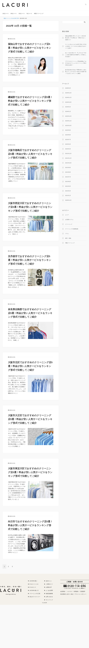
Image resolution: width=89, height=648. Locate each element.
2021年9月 (68, 167)
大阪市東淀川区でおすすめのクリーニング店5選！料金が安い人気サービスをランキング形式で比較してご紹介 (30, 472)
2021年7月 (68, 177)
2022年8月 (68, 134)
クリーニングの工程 (35, 593)
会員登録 (62, 591)
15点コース (22, 13)
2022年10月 (68, 125)
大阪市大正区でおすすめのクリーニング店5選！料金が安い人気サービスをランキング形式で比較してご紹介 (30, 419)
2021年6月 (68, 181)
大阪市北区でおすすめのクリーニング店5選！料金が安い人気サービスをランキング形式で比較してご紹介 (30, 366)
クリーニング (68, 224)
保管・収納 (68, 238)
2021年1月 (68, 195)
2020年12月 (68, 200)
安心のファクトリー (35, 596)
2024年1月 (68, 111)
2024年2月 (68, 106)
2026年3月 (68, 88)
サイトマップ (49, 600)
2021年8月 (68, 172)
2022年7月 (68, 139)
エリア (67, 215)
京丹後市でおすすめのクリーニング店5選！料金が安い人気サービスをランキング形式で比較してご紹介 (29, 260)
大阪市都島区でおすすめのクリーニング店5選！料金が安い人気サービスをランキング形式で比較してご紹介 (30, 154)
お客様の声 (49, 587)
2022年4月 (68, 144)
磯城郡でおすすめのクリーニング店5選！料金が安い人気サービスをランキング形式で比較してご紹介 (30, 101)
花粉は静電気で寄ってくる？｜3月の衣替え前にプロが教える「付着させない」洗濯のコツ (75, 37)
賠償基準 (82, 591)
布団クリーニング (38, 13)
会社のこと (49, 581)
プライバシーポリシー (80, 594)
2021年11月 (68, 158)
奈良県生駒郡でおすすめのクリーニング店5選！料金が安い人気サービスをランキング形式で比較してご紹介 (30, 313)
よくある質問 (49, 590)
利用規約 (76, 591)
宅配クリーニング (70, 243)
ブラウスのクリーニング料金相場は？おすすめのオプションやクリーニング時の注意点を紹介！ (75, 63)
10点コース (6, 13)
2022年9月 (68, 130)
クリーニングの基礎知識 (71, 229)
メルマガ (69, 591)
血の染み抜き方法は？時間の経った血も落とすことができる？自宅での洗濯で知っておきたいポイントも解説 (75, 71)
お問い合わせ (49, 596)
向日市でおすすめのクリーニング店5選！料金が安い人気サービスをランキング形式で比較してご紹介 (30, 525)
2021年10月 (68, 163)
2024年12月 (68, 92)
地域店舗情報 (49, 593)
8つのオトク (33, 587)
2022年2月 (68, 149)
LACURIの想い (33, 581)
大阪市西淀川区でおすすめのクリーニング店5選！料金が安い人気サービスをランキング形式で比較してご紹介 (30, 207)
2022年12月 (68, 116)
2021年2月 (68, 191)
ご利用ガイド (49, 584)
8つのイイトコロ (34, 584)
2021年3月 (68, 186)
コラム (67, 233)
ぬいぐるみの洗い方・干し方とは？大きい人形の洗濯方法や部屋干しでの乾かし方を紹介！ (75, 54)
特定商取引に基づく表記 (66, 594)
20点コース (14, 13)
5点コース (29, 13)
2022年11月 (68, 120)
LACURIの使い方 (34, 590)
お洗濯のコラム (69, 219)
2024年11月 (68, 97)
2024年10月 (68, 102)
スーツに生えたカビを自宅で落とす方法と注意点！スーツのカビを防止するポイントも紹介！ (75, 46)
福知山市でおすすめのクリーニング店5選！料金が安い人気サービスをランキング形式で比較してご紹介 (29, 48)
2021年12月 (68, 153)
